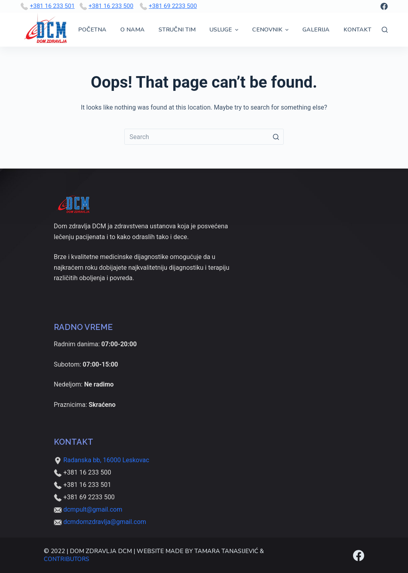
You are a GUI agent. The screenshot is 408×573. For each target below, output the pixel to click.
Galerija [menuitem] (316, 29)
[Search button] (276, 137)
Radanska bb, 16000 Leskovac (101, 460)
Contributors (66, 559)
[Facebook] (384, 6)
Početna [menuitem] (92, 29)
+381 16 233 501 (52, 6)
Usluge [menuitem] (225, 29)
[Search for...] (204, 137)
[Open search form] (385, 30)
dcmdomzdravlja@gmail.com (104, 522)
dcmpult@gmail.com (92, 509)
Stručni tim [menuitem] (177, 29)
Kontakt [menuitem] (357, 29)
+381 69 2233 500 (173, 6)
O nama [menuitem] (132, 29)
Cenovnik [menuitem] (271, 29)
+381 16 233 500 (110, 6)
